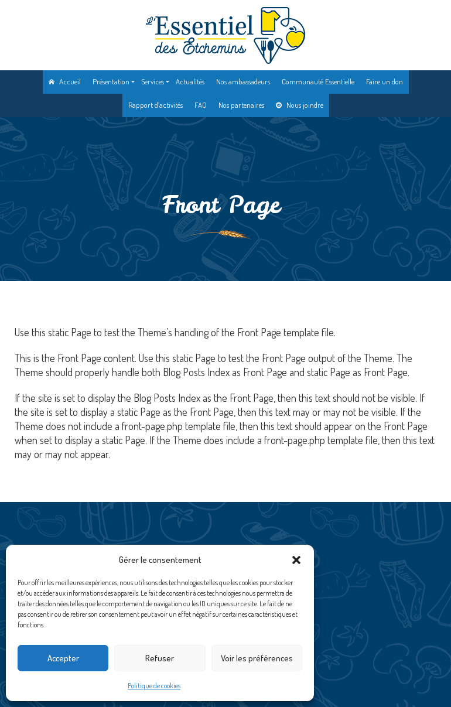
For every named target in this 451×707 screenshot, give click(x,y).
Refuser (159, 658)
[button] (296, 560)
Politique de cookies (154, 685)
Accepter (63, 658)
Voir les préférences (257, 658)
